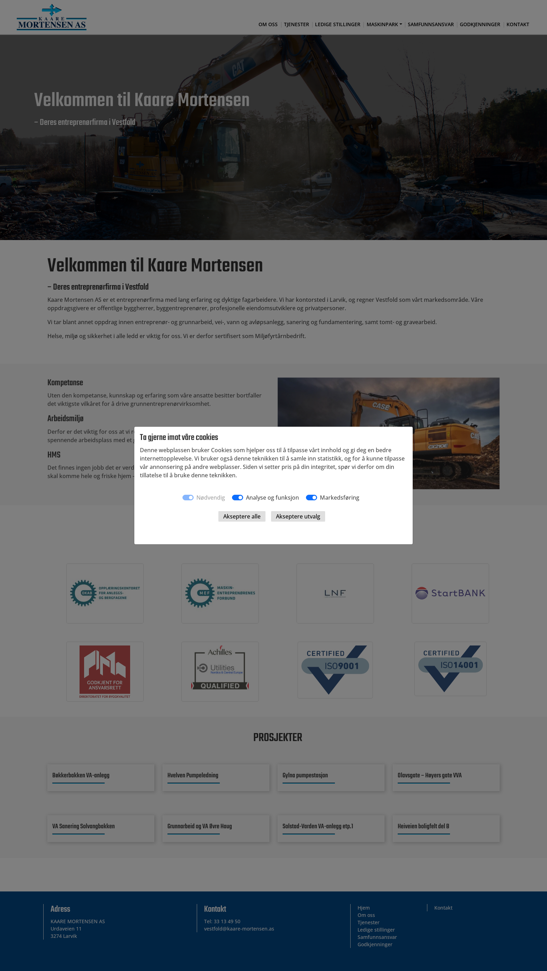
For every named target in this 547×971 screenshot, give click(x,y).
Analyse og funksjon (272, 497)
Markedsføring (339, 497)
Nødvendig (210, 497)
